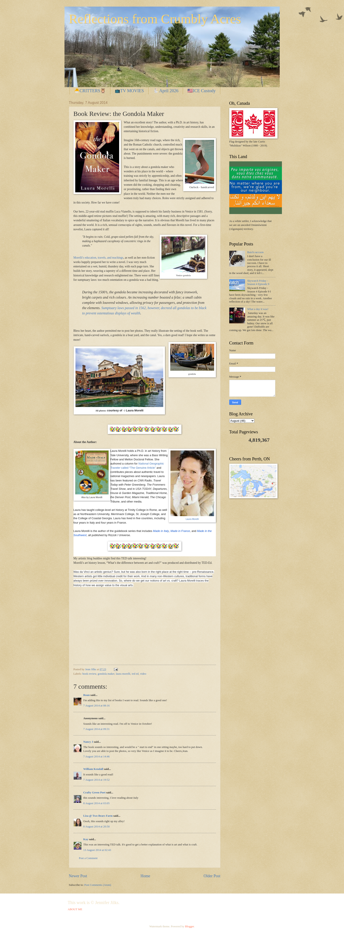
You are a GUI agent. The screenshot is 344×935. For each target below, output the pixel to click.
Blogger (189, 926)
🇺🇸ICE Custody (201, 90)
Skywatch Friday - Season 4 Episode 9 (258, 282)
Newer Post (78, 876)
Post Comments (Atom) (97, 884)
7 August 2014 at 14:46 (96, 756)
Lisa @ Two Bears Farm (98, 815)
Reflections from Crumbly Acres (155, 19)
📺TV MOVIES (129, 90)
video (143, 673)
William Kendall (93, 769)
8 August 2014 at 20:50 (96, 826)
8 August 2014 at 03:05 (96, 803)
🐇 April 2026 (165, 90)
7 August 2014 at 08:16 (96, 705)
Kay (85, 839)
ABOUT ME (75, 909)
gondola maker (106, 673)
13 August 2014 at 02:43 (97, 850)
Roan (86, 695)
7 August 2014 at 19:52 (96, 779)
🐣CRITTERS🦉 (90, 90)
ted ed (135, 673)
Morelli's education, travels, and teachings (98, 257)
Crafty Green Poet (94, 792)
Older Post (212, 876)
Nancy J (88, 741)
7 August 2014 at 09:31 (96, 729)
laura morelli (123, 673)
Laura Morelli (192, 519)
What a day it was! (258, 309)
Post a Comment (88, 858)
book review (89, 673)
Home (145, 876)
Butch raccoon (255, 252)
